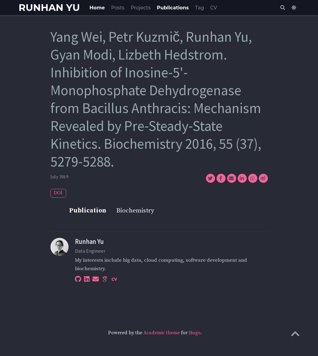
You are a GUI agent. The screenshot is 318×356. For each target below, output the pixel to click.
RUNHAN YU (49, 7)
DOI (58, 193)
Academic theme (161, 333)
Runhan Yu (89, 242)
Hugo (195, 333)
